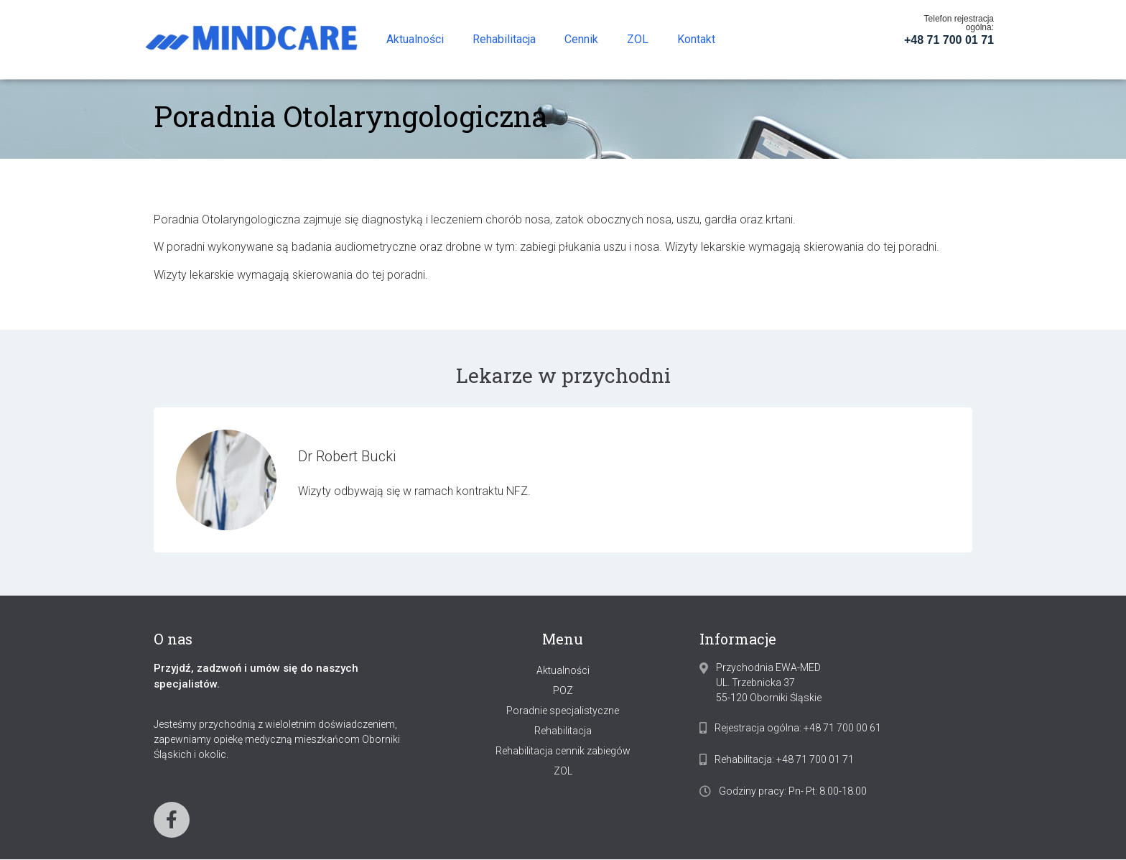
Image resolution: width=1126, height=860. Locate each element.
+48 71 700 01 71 (949, 40)
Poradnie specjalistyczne (562, 710)
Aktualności (415, 39)
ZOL (637, 39)
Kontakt (696, 39)
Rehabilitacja (504, 39)
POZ (563, 690)
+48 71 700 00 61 (842, 728)
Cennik (581, 39)
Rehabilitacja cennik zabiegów (563, 751)
